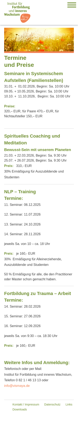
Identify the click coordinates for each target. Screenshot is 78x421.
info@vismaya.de (17, 385)
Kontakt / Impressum (25, 404)
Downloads (19, 409)
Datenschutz (52, 404)
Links (69, 404)
